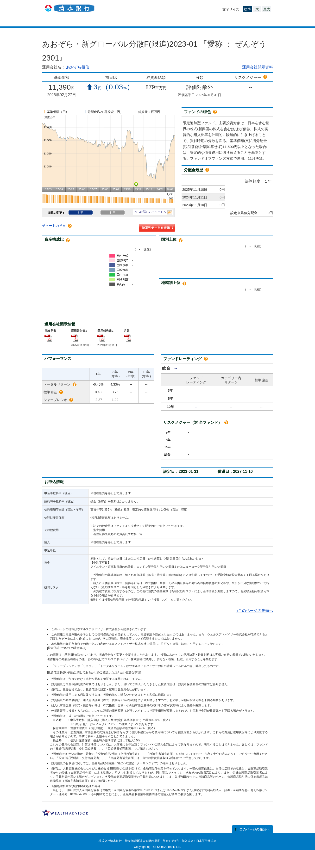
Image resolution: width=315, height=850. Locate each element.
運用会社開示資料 (257, 67)
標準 (247, 9)
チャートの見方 (57, 226)
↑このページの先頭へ (254, 611)
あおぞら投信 (77, 67)
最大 (266, 9)
